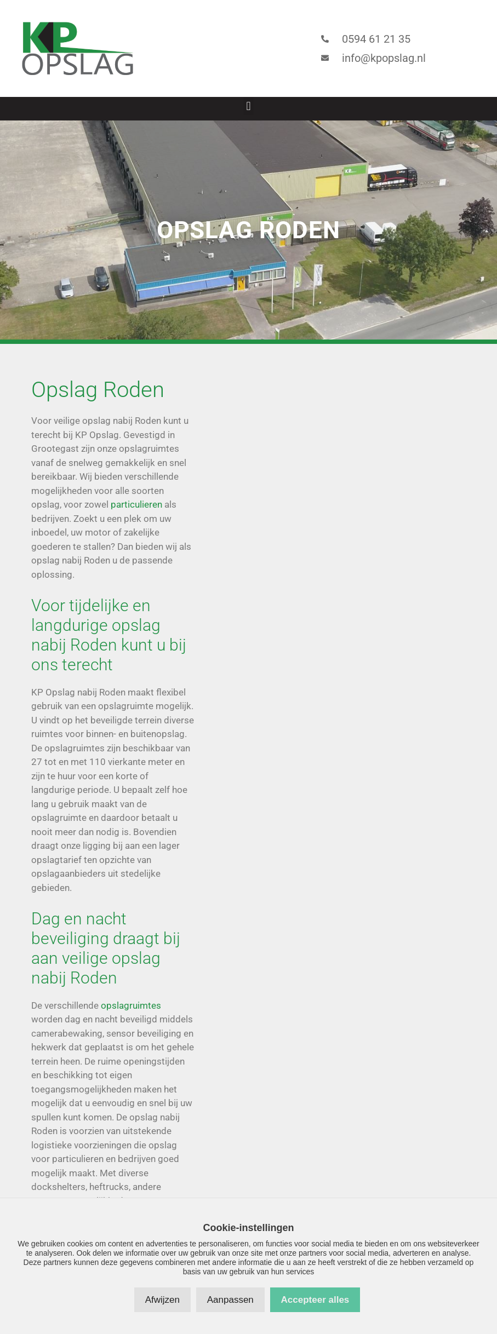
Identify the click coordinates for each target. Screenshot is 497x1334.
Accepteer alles (315, 1300)
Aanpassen (230, 1300)
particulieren (136, 504)
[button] (248, 106)
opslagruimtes (131, 1005)
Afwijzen (162, 1300)
